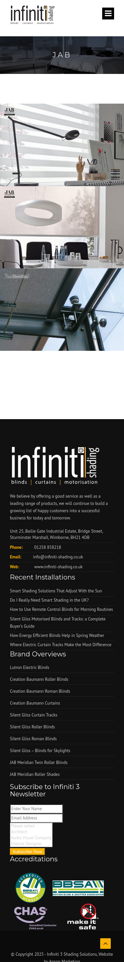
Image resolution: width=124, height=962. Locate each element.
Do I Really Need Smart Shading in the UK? (49, 600)
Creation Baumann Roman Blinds (40, 691)
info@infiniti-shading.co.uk (58, 557)
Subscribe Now (27, 851)
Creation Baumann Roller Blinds (39, 679)
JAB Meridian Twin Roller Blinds (38, 762)
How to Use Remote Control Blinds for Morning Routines (61, 609)
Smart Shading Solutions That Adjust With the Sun (56, 591)
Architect (31, 832)
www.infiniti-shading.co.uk (58, 567)
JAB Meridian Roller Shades (35, 774)
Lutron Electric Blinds (29, 667)
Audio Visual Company (31, 838)
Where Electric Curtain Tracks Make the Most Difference (60, 644)
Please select (31, 826)
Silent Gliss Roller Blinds (32, 727)
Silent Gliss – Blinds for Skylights (40, 750)
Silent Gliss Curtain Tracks (33, 715)
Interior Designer (31, 844)
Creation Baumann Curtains (35, 703)
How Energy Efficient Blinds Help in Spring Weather (57, 635)
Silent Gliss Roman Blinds (33, 739)
